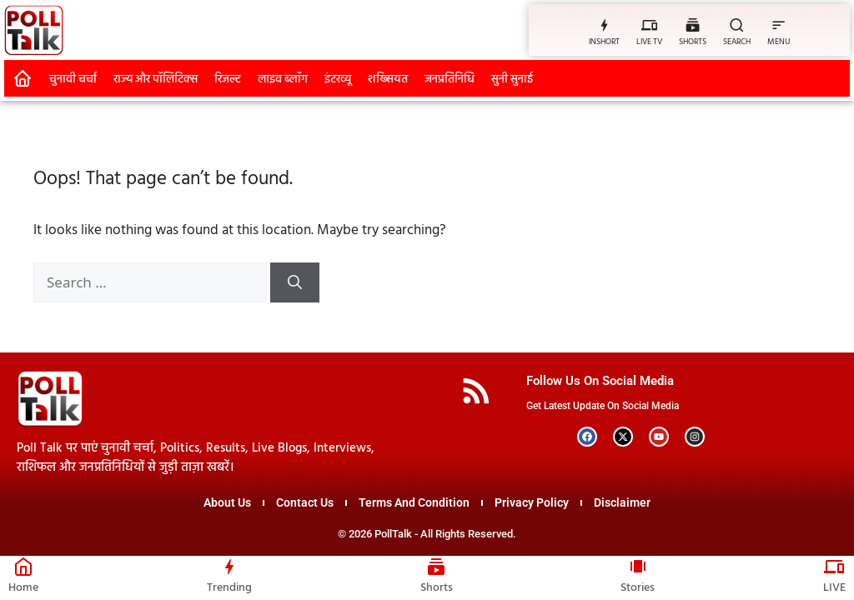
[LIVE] (835, 567)
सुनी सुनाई (512, 79)
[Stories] (638, 567)
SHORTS (692, 41)
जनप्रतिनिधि (449, 79)
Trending (229, 588)
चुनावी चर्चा (73, 79)
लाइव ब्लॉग (283, 79)
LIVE (834, 588)
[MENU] (778, 24)
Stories (637, 588)
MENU (778, 41)
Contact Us (305, 502)
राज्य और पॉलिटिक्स (155, 79)
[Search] (294, 282)
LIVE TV (649, 41)
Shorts (436, 588)
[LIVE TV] (649, 24)
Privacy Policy (532, 502)
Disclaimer (622, 502)
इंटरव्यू (337, 79)
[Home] (23, 567)
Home (23, 588)
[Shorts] (436, 567)
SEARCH (737, 41)
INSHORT (604, 41)
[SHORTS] (693, 24)
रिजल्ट (227, 79)
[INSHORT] (604, 24)
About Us (227, 502)
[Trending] (229, 567)
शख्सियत (388, 79)
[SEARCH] (737, 24)
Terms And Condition (414, 502)
